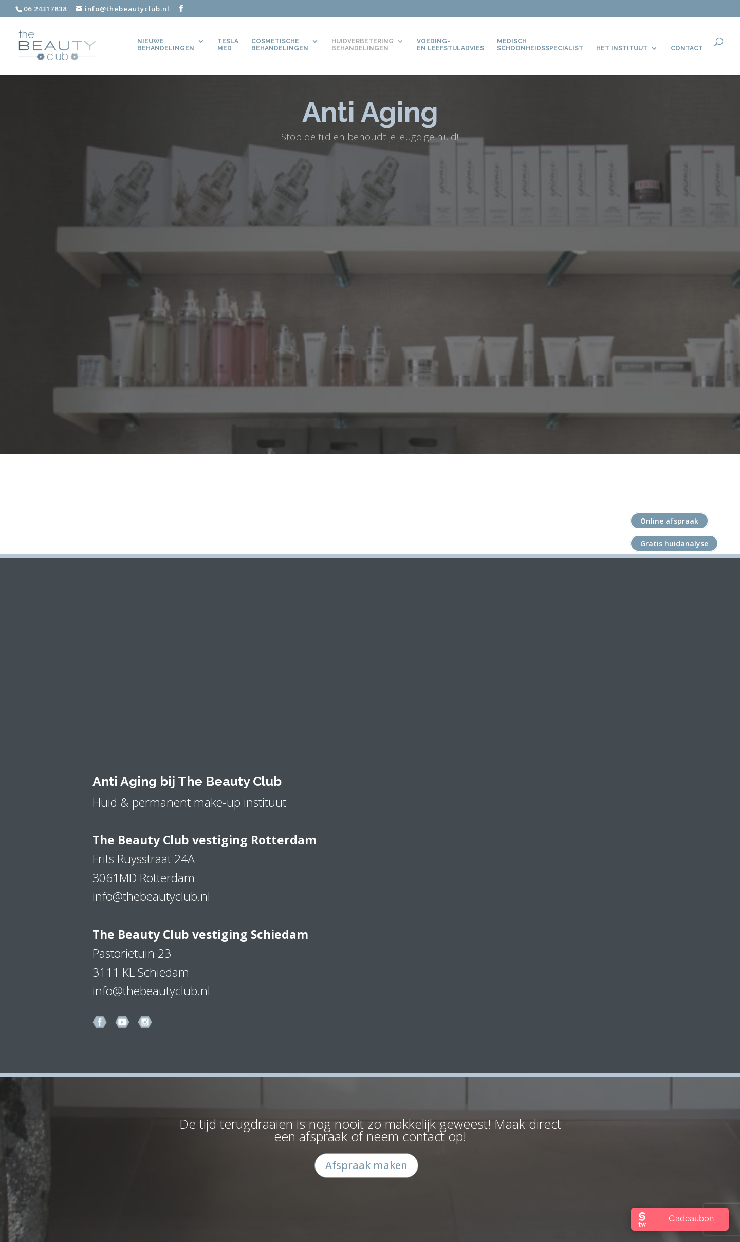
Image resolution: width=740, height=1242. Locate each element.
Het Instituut (621, 49)
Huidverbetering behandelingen (362, 46)
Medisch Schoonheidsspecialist (540, 46)
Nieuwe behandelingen (165, 46)
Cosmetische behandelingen (279, 46)
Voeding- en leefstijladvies (450, 46)
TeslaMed (227, 46)
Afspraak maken (366, 1165)
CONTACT (687, 49)
